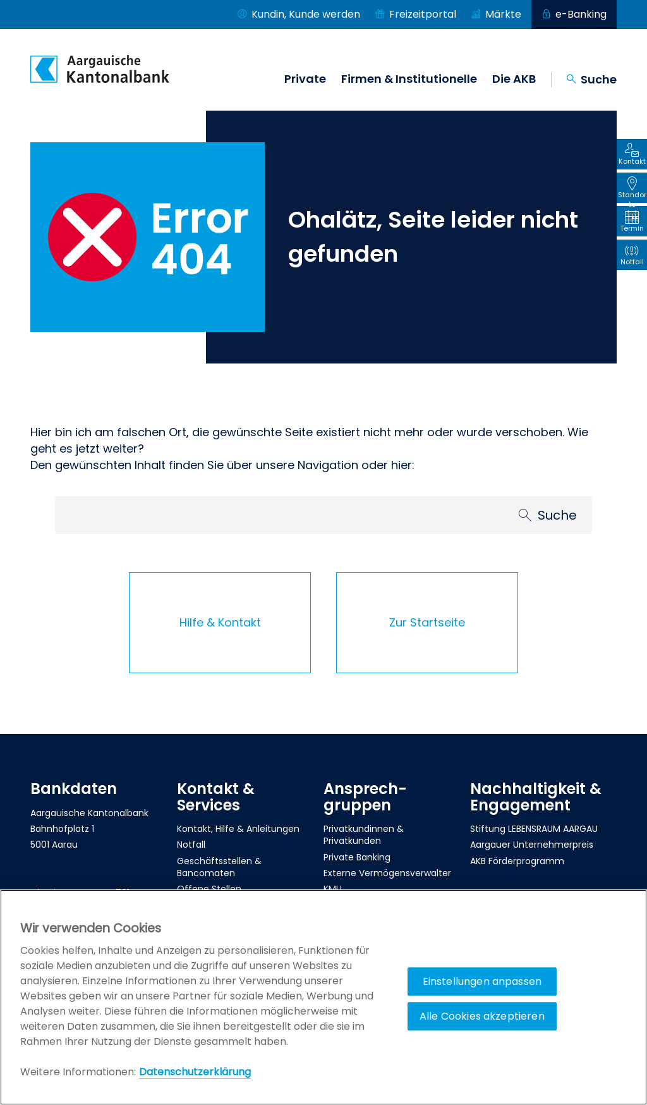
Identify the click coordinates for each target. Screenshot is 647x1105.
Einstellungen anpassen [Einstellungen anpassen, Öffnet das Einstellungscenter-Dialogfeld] (482, 981)
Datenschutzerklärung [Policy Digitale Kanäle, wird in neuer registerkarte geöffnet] (195, 1072)
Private (305, 79)
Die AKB (514, 79)
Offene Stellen (209, 888)
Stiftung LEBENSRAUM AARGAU (534, 828)
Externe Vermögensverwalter (387, 873)
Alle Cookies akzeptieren (482, 1016)
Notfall (191, 844)
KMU (333, 888)
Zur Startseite (427, 622)
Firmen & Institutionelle (409, 79)
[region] (323, 997)
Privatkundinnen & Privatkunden (364, 834)
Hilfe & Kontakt (220, 622)
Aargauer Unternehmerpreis (531, 844)
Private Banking (357, 857)
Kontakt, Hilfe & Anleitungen (238, 828)
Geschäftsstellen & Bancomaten (219, 867)
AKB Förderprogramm (517, 861)
